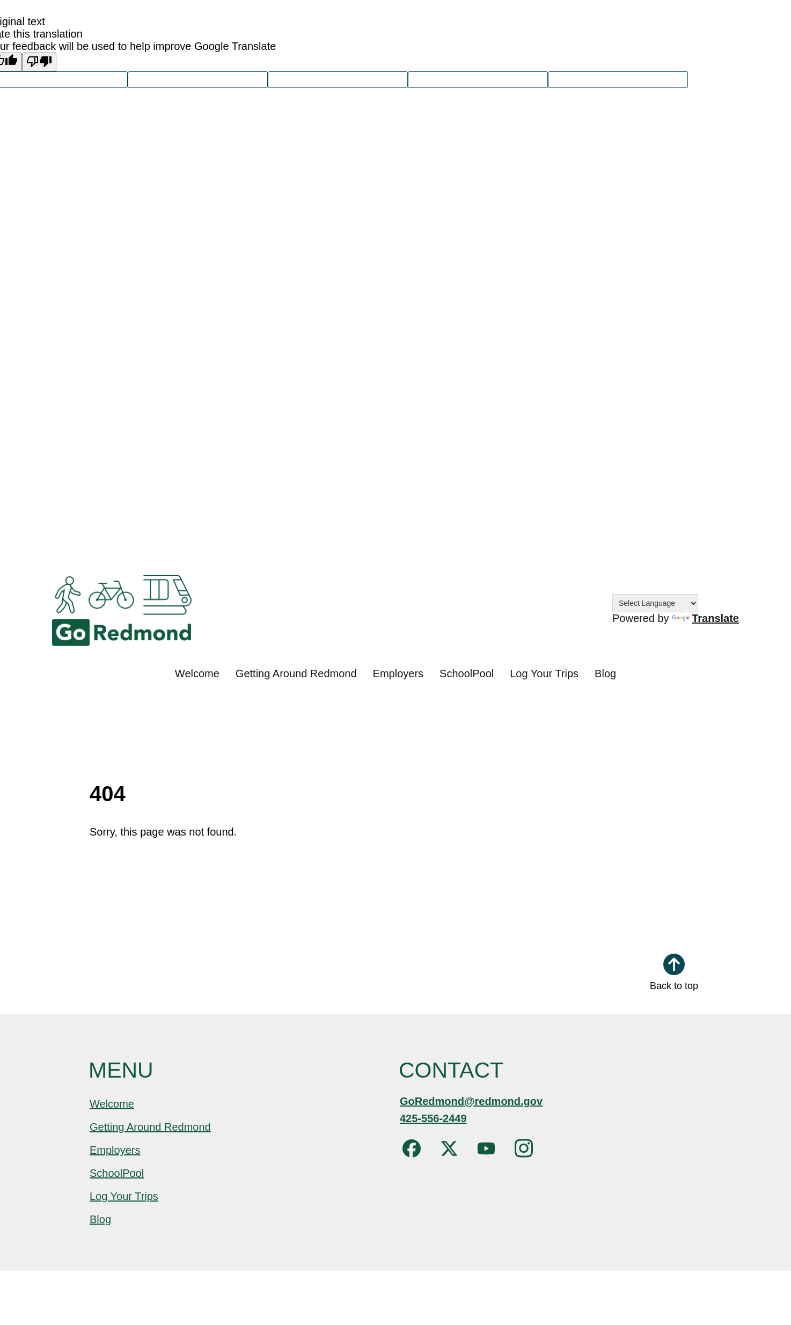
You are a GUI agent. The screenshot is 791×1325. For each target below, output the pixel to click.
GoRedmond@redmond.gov (471, 1101)
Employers (398, 673)
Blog (605, 673)
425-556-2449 (433, 1118)
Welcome (197, 673)
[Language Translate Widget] (655, 603)
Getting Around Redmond (296, 673)
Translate (705, 618)
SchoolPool (467, 673)
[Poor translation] (39, 62)
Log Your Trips (544, 673)
